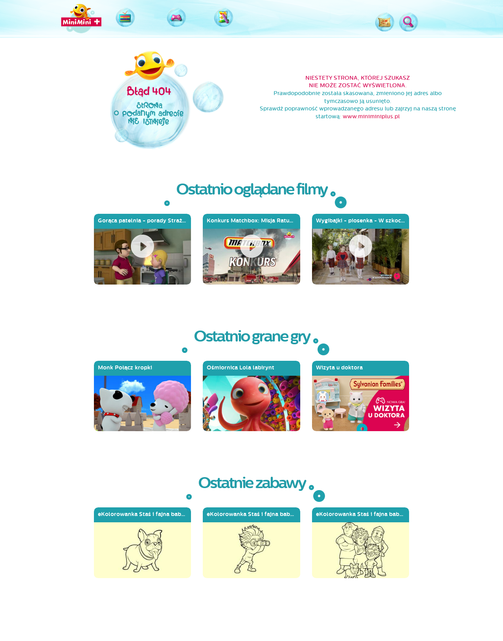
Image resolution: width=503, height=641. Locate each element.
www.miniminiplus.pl (371, 116)
